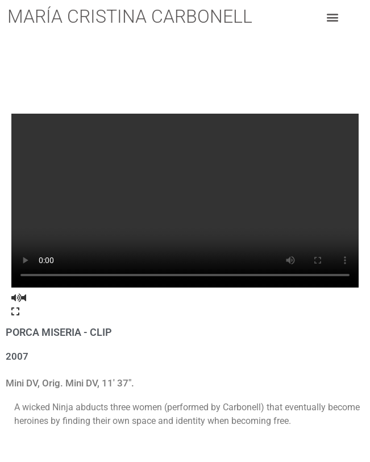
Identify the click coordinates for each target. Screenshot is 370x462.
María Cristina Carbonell (129, 16)
